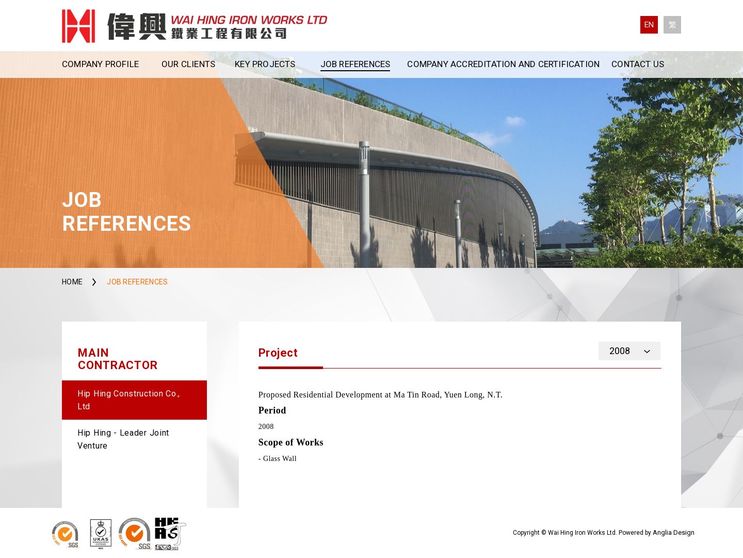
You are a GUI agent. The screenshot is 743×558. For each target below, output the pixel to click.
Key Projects (265, 64)
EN (649, 24)
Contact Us (637, 64)
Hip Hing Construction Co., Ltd (128, 400)
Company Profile (100, 64)
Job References (355, 64)
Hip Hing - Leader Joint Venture (123, 439)
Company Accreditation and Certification (503, 64)
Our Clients (188, 64)
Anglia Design (673, 532)
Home (72, 282)
